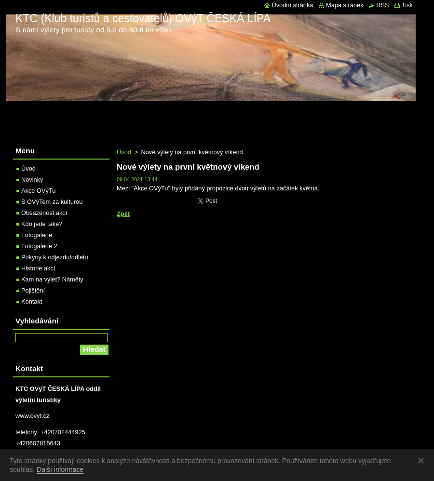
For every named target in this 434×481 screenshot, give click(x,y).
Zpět (123, 213)
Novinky (32, 179)
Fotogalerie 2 (39, 246)
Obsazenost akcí (44, 212)
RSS (382, 5)
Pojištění (33, 290)
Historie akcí (38, 268)
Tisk (407, 5)
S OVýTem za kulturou (51, 201)
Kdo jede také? (41, 223)
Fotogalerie (36, 235)
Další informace (60, 469)
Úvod (124, 152)
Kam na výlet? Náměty (52, 279)
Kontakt (31, 301)
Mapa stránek (345, 5)
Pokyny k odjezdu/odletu (54, 257)
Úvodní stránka (292, 5)
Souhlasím (423, 460)
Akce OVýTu (38, 190)
